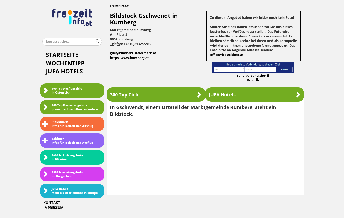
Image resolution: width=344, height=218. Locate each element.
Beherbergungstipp (253, 75)
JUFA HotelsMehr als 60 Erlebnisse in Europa (70, 191)
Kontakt (51, 203)
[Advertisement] (205, 154)
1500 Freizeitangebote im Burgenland (62, 174)
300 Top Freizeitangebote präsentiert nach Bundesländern (70, 107)
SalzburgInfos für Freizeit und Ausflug (67, 140)
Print (253, 80)
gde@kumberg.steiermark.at (133, 53)
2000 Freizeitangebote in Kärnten (62, 157)
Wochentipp (65, 63)
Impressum (53, 208)
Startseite (62, 55)
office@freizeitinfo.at (226, 55)
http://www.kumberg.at (129, 58)
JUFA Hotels (64, 71)
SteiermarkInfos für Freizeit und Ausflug (67, 124)
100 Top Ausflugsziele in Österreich (62, 90)
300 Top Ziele (156, 95)
